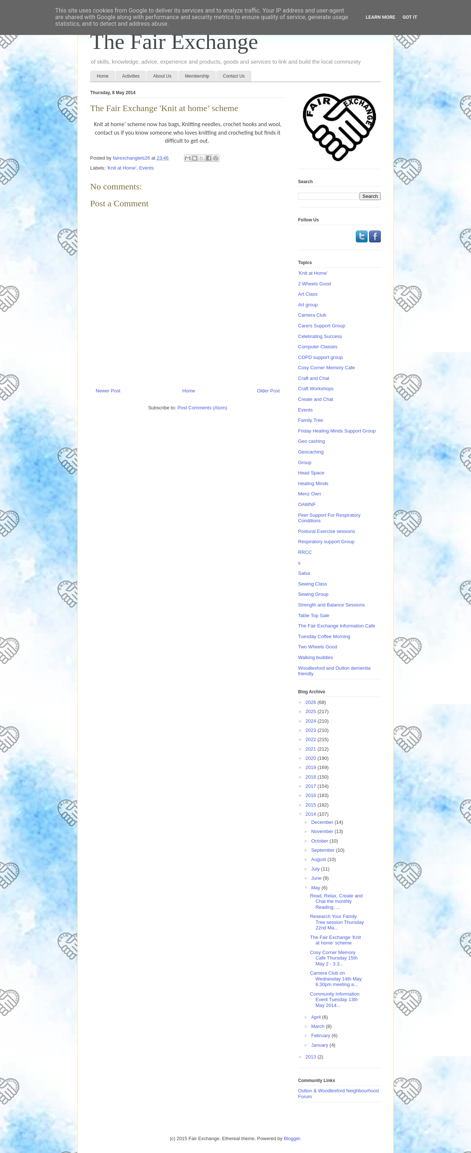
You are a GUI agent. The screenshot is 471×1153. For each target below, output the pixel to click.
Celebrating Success (320, 336)
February (321, 1035)
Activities (130, 76)
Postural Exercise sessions (326, 531)
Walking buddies (315, 657)
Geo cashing (311, 441)
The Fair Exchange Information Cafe (336, 626)
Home (103, 76)
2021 (311, 749)
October (320, 841)
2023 (311, 730)
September (323, 850)
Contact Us (234, 76)
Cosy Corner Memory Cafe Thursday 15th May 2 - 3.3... (333, 958)
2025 (311, 711)
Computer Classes (317, 346)
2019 (311, 767)
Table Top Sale (313, 615)
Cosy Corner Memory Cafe (326, 367)
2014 (311, 814)
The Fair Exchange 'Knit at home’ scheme (335, 940)
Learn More (380, 17)
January (320, 1045)
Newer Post (108, 391)
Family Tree (310, 420)
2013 (311, 1057)
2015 (311, 805)
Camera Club (312, 315)
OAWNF (307, 504)
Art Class (308, 294)
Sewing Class (312, 584)
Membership (197, 76)
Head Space (311, 473)
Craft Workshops (316, 388)
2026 (311, 702)
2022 (311, 739)
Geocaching (310, 452)
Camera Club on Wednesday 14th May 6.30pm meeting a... (336, 978)
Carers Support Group (321, 325)
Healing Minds (313, 483)
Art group (308, 304)
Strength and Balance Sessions (331, 605)
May (316, 887)
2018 (311, 777)
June (317, 878)
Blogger (292, 1138)
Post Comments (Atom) (202, 407)
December (323, 822)
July (316, 869)
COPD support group (320, 357)
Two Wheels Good (317, 647)
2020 (311, 758)
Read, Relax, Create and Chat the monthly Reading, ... (336, 901)
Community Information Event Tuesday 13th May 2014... (334, 999)
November (323, 831)
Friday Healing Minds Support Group (337, 431)
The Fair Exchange (174, 41)
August (319, 859)
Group (304, 462)
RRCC (305, 552)
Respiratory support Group (326, 541)
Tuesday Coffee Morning (324, 636)
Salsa (304, 573)
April (316, 1017)
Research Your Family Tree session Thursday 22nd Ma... (337, 922)
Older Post (268, 391)
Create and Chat (315, 399)
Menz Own (309, 494)
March (318, 1026)
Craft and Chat (313, 378)
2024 (311, 721)
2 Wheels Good (314, 284)
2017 (311, 786)
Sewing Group (313, 594)
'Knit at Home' (122, 168)
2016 (311, 795)
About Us (162, 76)
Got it (410, 17)
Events (146, 168)
